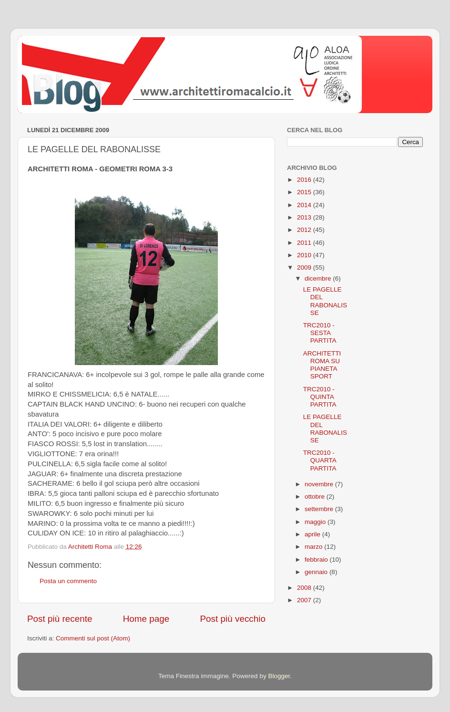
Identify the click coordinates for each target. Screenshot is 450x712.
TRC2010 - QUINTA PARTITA (320, 397)
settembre (320, 509)
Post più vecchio (233, 619)
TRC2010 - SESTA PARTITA (320, 333)
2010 (305, 255)
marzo (314, 546)
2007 (305, 600)
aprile (313, 534)
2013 (305, 217)
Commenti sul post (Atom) (93, 638)
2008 (305, 587)
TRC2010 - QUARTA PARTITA (320, 460)
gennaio (317, 572)
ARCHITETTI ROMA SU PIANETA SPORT (322, 365)
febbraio (317, 559)
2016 (305, 179)
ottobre (316, 496)
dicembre (319, 278)
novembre (320, 484)
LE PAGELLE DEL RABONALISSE (325, 301)
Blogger (279, 676)
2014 (305, 205)
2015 (305, 192)
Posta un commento (68, 581)
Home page (146, 619)
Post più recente (59, 619)
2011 (305, 242)
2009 (305, 267)
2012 (305, 229)
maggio (316, 521)
